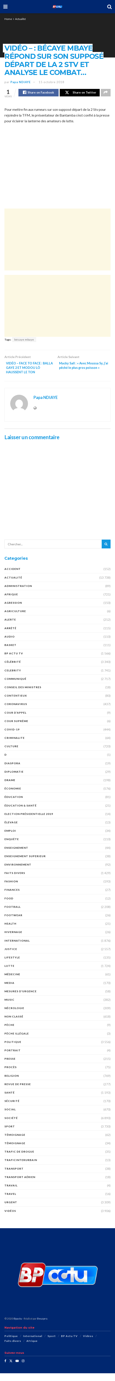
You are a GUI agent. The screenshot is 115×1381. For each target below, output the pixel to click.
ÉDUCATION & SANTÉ (20, 813)
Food (8, 906)
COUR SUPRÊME (16, 728)
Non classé (13, 1024)
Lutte (9, 973)
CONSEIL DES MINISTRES (22, 695)
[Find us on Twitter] (10, 1368)
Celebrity (12, 678)
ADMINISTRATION (18, 593)
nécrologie (14, 1016)
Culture (11, 754)
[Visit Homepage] (57, 6)
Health (10, 931)
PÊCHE (9, 1032)
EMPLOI (10, 838)
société (11, 1125)
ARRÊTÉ (10, 636)
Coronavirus (15, 712)
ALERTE (10, 627)
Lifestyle (12, 965)
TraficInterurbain (20, 1168)
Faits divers (14, 881)
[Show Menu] (5, 6)
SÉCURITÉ (12, 1109)
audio (9, 644)
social (10, 1117)
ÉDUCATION (13, 804)
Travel (10, 1201)
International (17, 948)
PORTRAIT (12, 1058)
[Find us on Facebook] (5, 1368)
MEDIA (9, 990)
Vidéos (10, 1218)
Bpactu (18, 1326)
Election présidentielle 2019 (28, 821)
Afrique (11, 602)
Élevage (11, 830)
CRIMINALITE (14, 745)
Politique (12, 1049)
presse (10, 1066)
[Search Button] (109, 6)
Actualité (20, 19)
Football (12, 914)
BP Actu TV (13, 661)
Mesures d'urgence (20, 999)
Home (8, 19)
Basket (10, 653)
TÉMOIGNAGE (14, 1151)
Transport (14, 1176)
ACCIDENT (12, 576)
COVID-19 (12, 737)
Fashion (11, 889)
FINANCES (12, 897)
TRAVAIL (11, 1193)
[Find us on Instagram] (23, 1368)
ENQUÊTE (11, 847)
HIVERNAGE (13, 940)
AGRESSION (13, 610)
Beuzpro (42, 1326)
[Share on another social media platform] (106, 93)
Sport (9, 1134)
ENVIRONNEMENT (17, 872)
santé (9, 1100)
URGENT (10, 1210)
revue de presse (17, 1092)
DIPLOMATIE (14, 779)
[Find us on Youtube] (17, 1368)
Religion (11, 1083)
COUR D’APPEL (15, 720)
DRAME (9, 788)
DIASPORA (12, 771)
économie (12, 796)
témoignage (14, 1142)
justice (10, 956)
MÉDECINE (12, 982)
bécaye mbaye (24, 340)
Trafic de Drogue (19, 1159)
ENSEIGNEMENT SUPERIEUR (25, 864)
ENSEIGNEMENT (16, 855)
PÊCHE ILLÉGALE (16, 1041)
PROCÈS (10, 1075)
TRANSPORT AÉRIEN (19, 1184)
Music (9, 1007)
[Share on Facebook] (38, 93)
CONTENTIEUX (15, 703)
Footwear (13, 923)
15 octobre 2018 (51, 82)
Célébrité (12, 669)
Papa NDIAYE (20, 82)
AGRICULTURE (15, 619)
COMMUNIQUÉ (15, 686)
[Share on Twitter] (80, 93)
